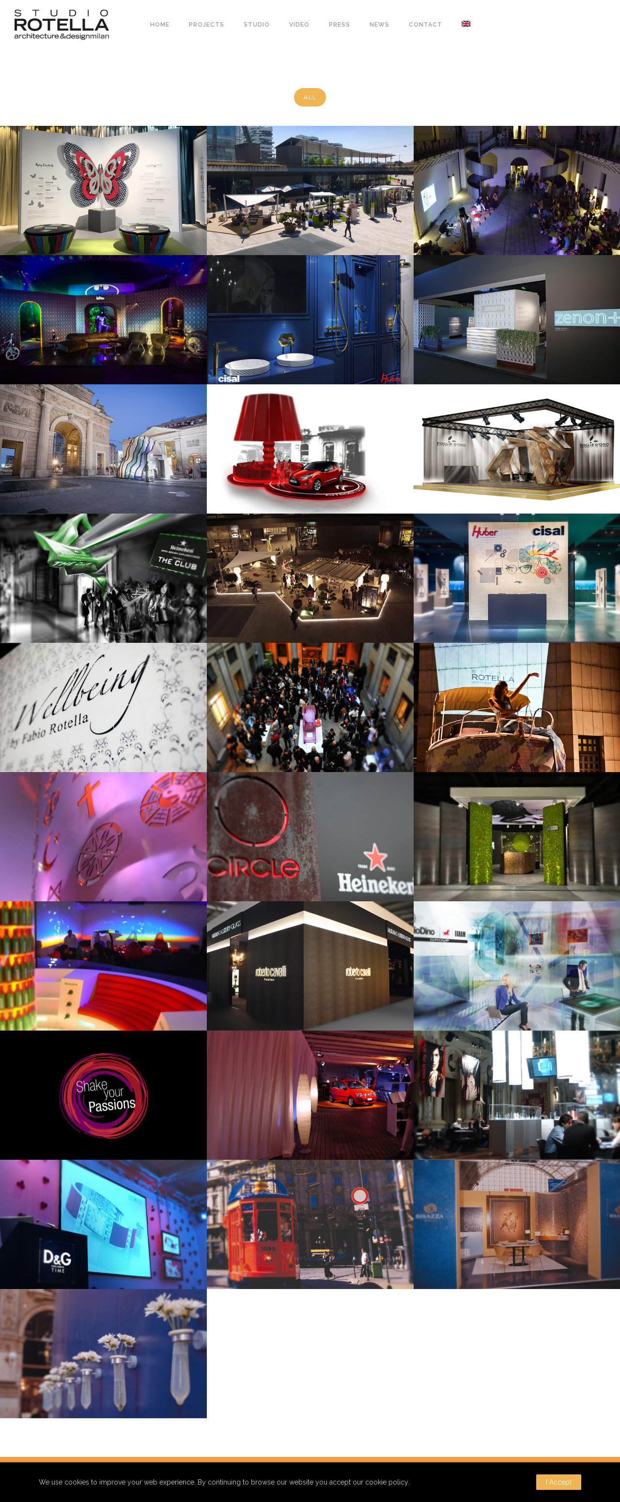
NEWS (379, 24)
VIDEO (299, 24)
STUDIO (257, 24)
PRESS (339, 24)
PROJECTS (206, 24)
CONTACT (425, 24)
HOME (160, 24)
